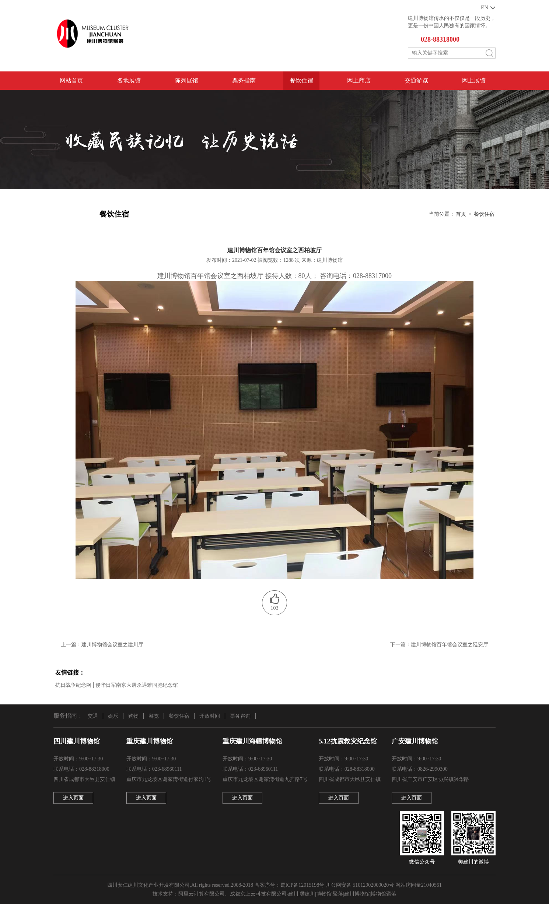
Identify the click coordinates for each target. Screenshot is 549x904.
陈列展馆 (186, 80)
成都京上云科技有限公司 (258, 894)
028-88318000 (440, 39)
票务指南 (244, 80)
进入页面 (73, 798)
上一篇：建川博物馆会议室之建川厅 (102, 644)
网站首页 (71, 80)
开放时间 (209, 716)
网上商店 (359, 80)
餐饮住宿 (301, 80)
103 (275, 608)
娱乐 (113, 716)
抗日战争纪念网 (73, 685)
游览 (153, 716)
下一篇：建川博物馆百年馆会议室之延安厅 (439, 644)
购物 (133, 716)
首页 (461, 214)
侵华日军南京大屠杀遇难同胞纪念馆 (136, 685)
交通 (93, 716)
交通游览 (416, 80)
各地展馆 (129, 80)
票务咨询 (240, 716)
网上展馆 (474, 80)
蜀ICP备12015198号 (302, 885)
